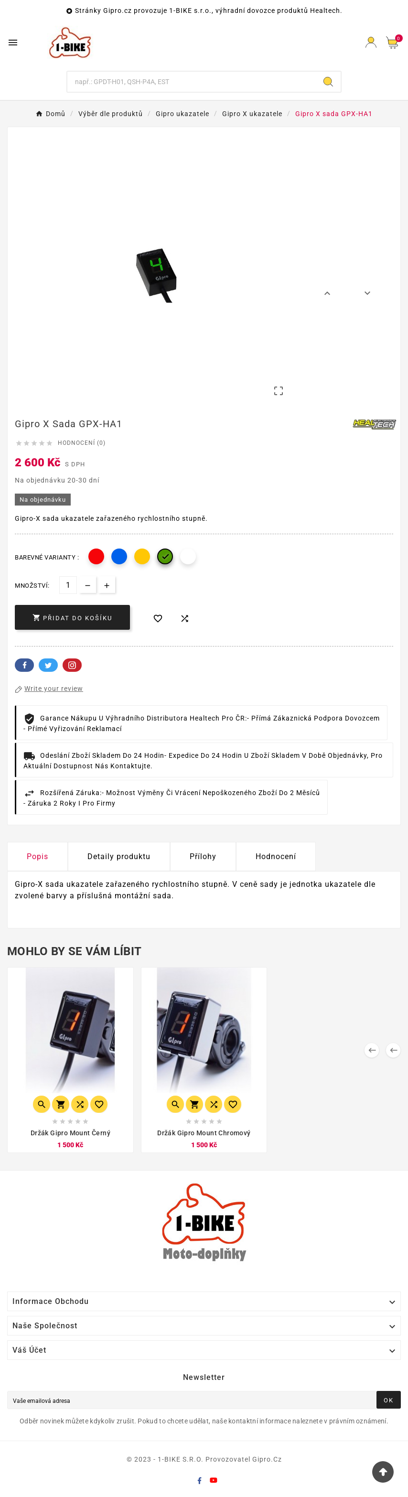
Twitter (48, 665)
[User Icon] (370, 42)
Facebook (24, 665)
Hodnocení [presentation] (276, 856)
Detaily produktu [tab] (118, 856)
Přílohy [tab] (203, 856)
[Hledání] (191, 82)
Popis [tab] (37, 856)
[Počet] (68, 585)
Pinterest (72, 665)
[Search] (328, 81)
